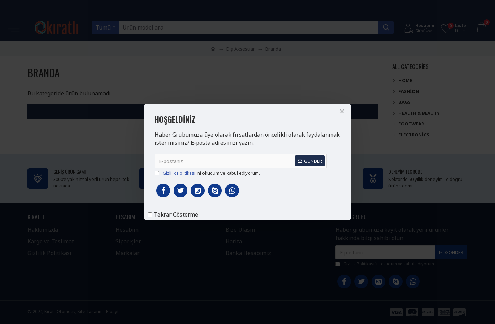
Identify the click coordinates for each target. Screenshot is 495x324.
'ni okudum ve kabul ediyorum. (207, 173)
